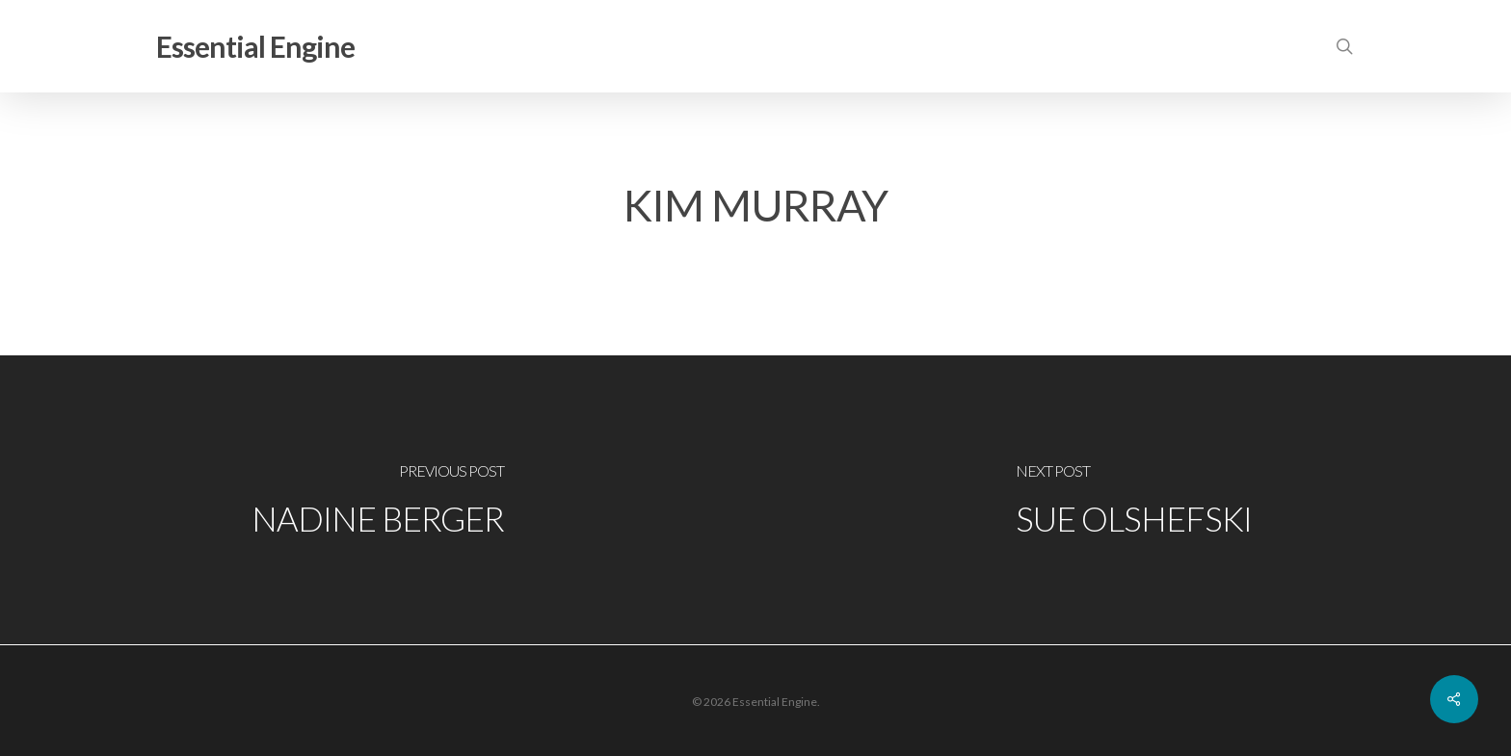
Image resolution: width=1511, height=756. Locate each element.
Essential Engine (255, 46)
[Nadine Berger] (378, 499)
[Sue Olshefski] (1133, 499)
